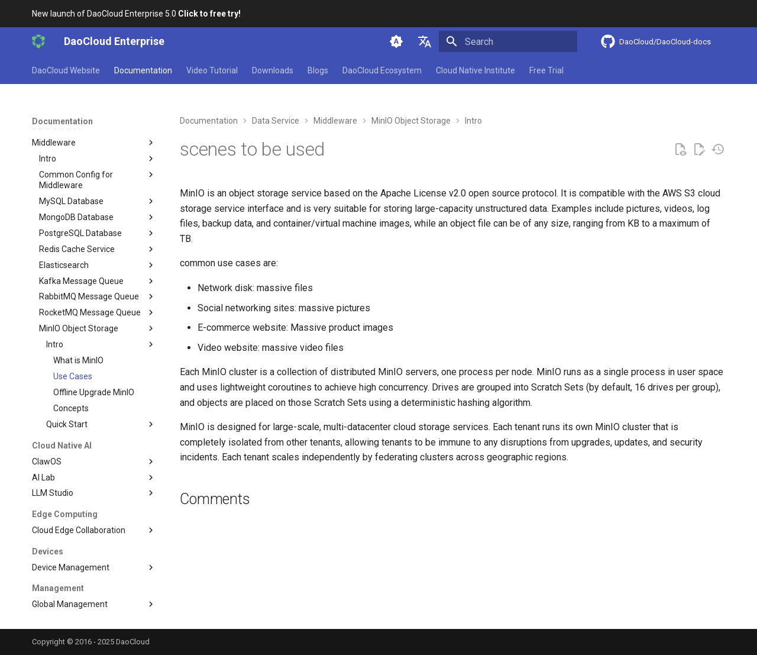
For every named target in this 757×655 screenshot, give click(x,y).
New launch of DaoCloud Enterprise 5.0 (136, 13)
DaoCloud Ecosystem (382, 70)
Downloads (272, 70)
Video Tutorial (212, 70)
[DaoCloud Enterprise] (38, 41)
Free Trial (546, 70)
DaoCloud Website (66, 70)
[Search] (508, 41)
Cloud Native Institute (475, 70)
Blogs (318, 70)
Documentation (143, 70)
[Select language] (424, 41)
